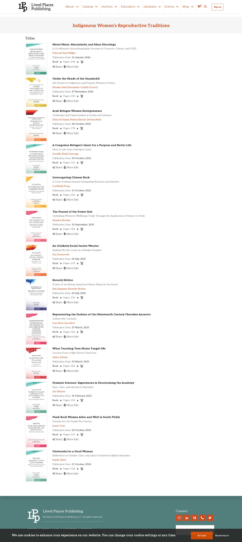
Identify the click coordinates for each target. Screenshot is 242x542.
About (72, 6)
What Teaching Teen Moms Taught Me (79, 348)
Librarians (153, 6)
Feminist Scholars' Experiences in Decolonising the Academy (93, 383)
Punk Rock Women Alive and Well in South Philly (86, 417)
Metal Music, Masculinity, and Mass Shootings (84, 44)
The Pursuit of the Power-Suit (72, 211)
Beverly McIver (62, 280)
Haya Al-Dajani (60, 119)
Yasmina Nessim (61, 220)
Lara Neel (57, 323)
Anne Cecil (58, 425)
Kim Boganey (59, 288)
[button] (205, 6)
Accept (202, 535)
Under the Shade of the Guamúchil (76, 78)
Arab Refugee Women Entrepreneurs (77, 111)
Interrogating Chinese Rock (71, 177)
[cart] (199, 6)
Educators (131, 6)
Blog (189, 6)
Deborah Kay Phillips (64, 53)
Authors (110, 6)
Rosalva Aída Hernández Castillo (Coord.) (75, 87)
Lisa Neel (69, 323)
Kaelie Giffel (59, 459)
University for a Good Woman (72, 451)
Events (172, 6)
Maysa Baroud (78, 119)
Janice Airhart (60, 357)
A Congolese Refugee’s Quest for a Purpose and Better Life (91, 145)
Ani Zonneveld (60, 254)
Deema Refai (94, 119)
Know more (222, 535)
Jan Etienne (58, 391)
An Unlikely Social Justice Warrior (75, 246)
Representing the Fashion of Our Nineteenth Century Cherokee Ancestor (101, 314)
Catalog (91, 6)
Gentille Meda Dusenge (65, 153)
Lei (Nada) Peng (61, 186)
